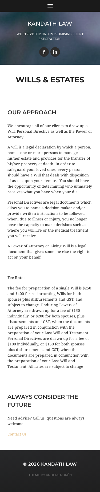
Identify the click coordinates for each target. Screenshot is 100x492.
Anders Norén (59, 475)
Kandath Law (50, 23)
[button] (16, 434)
